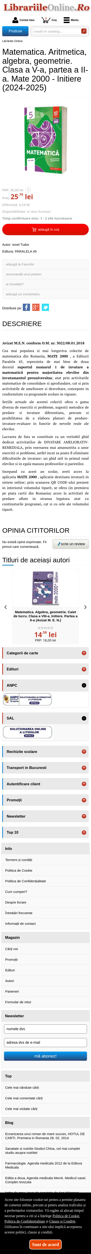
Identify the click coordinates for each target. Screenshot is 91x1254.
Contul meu (23, 20)
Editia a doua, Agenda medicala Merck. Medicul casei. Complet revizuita (45, 1180)
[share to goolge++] (36, 307)
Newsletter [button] (16, 816)
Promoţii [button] (14, 800)
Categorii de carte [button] (22, 653)
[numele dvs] (45, 1029)
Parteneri (12, 991)
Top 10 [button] (13, 832)
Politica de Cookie (18, 870)
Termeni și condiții (18, 860)
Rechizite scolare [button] (22, 752)
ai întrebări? (15, 284)
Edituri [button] (13, 669)
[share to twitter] (45, 307)
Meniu (71, 20)
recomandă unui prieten (24, 274)
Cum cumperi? (16, 892)
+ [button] (84, 653)
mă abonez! (46, 1056)
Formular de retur (18, 1002)
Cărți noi (11, 949)
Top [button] (8, 1076)
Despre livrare (15, 902)
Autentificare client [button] (23, 784)
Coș (49, 20)
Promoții (11, 959)
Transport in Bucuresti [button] (27, 768)
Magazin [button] (12, 937)
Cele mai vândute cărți (22, 1087)
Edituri (10, 970)
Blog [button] (9, 1123)
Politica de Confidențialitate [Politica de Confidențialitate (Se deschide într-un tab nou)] (25, 1221)
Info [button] (8, 849)
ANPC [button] (12, 685)
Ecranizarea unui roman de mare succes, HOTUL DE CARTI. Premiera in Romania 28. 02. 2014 (45, 1136)
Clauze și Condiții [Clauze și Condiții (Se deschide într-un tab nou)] (62, 1221)
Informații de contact (20, 923)
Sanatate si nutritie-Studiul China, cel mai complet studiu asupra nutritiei (42, 1151)
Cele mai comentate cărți (24, 1098)
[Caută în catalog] (83, 31)
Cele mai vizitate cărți (21, 1109)
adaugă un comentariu (23, 294)
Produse (15, 31)
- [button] (84, 685)
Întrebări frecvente (19, 913)
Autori (9, 981)
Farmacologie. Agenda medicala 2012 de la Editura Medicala (43, 1165)
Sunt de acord (45, 1244)
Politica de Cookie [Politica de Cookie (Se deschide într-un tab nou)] (66, 1216)
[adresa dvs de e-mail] (45, 1042)
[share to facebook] (26, 307)
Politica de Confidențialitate (25, 881)
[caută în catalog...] (55, 31)
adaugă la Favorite (20, 264)
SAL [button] (10, 718)
